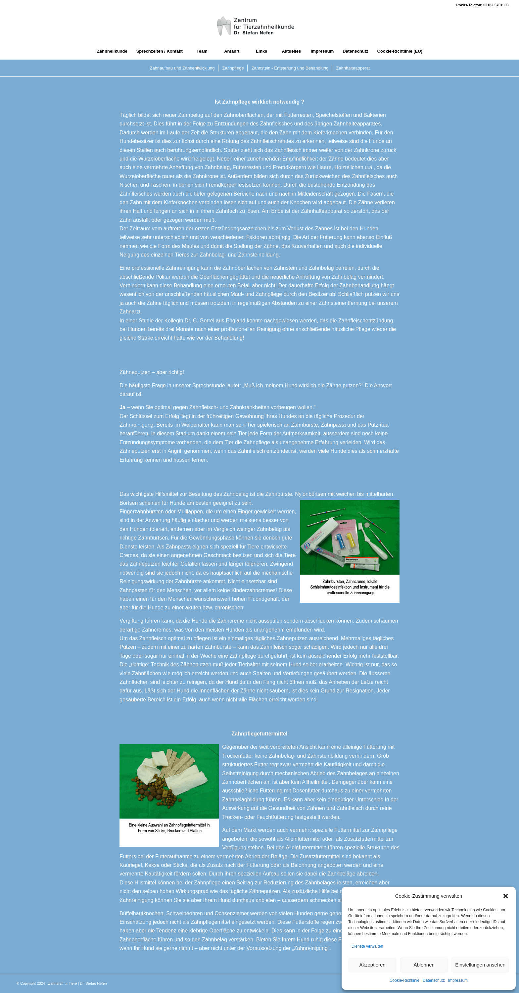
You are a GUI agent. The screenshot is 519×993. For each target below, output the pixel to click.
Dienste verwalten (367, 946)
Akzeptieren (372, 965)
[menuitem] (112, 51)
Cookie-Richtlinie (404, 980)
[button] (505, 896)
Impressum (458, 980)
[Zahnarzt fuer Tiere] (259, 26)
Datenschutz (434, 980)
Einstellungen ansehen (480, 965)
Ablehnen (423, 965)
